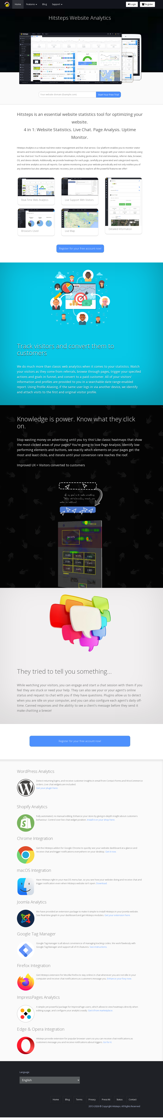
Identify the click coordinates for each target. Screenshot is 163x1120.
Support (57, 4)
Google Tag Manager (36, 934)
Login (132, 4)
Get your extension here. (117, 915)
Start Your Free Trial (108, 94)
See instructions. (98, 946)
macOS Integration (34, 870)
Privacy (92, 1099)
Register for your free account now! (80, 248)
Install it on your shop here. (101, 819)
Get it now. (110, 851)
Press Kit (106, 1099)
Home (18, 4)
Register (147, 4)
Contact (132, 1099)
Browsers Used (29, 231)
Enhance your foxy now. (119, 978)
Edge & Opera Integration (40, 1029)
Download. (101, 883)
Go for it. (107, 1042)
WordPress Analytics (35, 771)
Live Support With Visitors (79, 200)
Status (119, 1099)
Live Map (70, 231)
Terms (79, 1099)
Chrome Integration (35, 838)
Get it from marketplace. (100, 1010)
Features (31, 4)
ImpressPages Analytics (38, 997)
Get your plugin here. (47, 788)
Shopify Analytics (32, 806)
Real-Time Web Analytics (34, 200)
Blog (44, 4)
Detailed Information (120, 229)
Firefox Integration (33, 965)
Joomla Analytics (31, 902)
